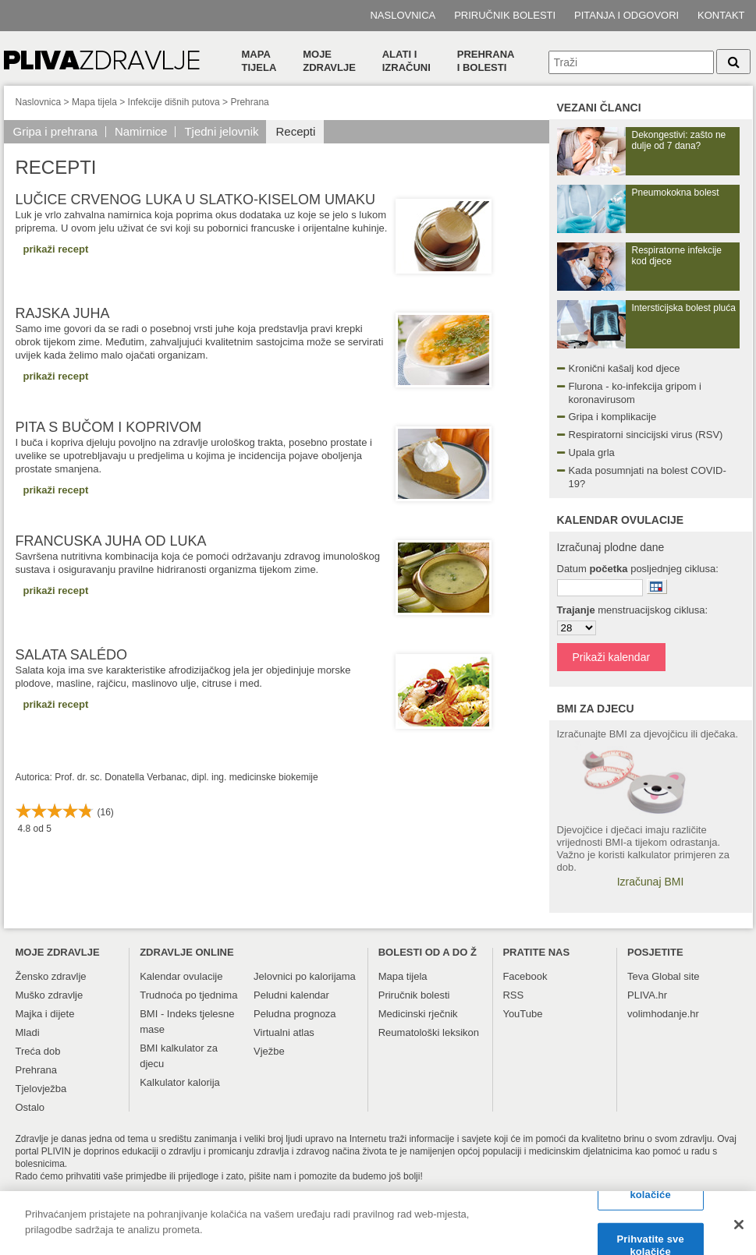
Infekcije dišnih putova (174, 102)
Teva (637, 976)
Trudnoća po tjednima (188, 995)
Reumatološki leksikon (428, 1032)
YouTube (522, 1014)
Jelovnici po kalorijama (305, 976)
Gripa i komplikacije (613, 416)
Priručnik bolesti (504, 15)
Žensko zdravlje (51, 976)
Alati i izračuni (406, 60)
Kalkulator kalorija (180, 1082)
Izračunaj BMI (650, 881)
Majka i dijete (45, 1014)
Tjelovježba (41, 1088)
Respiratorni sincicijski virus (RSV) (646, 434)
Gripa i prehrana (55, 131)
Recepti (295, 131)
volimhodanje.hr (663, 1014)
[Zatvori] (739, 1232)
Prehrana (249, 102)
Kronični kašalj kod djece (624, 368)
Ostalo (30, 1107)
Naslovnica (402, 15)
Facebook (524, 976)
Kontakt (720, 15)
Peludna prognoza (295, 1014)
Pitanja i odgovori (626, 15)
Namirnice (141, 131)
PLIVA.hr (647, 995)
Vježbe (269, 1051)
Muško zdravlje (49, 995)
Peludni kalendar (291, 995)
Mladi (28, 1032)
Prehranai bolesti (486, 60)
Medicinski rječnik (418, 1014)
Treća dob (38, 1051)
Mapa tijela (259, 60)
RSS (513, 995)
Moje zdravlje (329, 60)
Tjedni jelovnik (221, 131)
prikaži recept (56, 249)
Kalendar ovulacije (181, 976)
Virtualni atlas (284, 1032)
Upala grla (592, 452)
